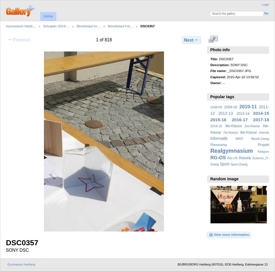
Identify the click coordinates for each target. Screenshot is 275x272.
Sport (225, 164)
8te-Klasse (248, 132)
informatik (219, 138)
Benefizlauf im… (89, 26)
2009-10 (230, 107)
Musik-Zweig (260, 138)
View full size (213, 39)
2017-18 (261, 119)
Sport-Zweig (238, 164)
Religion (263, 151)
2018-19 (216, 126)
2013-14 (242, 114)
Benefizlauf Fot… (120, 26)
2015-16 (218, 119)
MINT (239, 138)
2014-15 (261, 113)
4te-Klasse (233, 126)
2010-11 (248, 106)
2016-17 (240, 119)
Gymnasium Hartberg (21, 264)
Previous (19, 39)
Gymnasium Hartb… (21, 26)
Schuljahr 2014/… (56, 26)
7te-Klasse (230, 132)
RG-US (232, 158)
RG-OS (218, 157)
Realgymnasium (231, 151)
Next (191, 39)
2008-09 (216, 107)
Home (48, 16)
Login (265, 4)
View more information (229, 235)
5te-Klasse (252, 126)
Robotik (245, 158)
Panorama (218, 145)
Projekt (263, 145)
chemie (264, 132)
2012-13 (225, 113)
